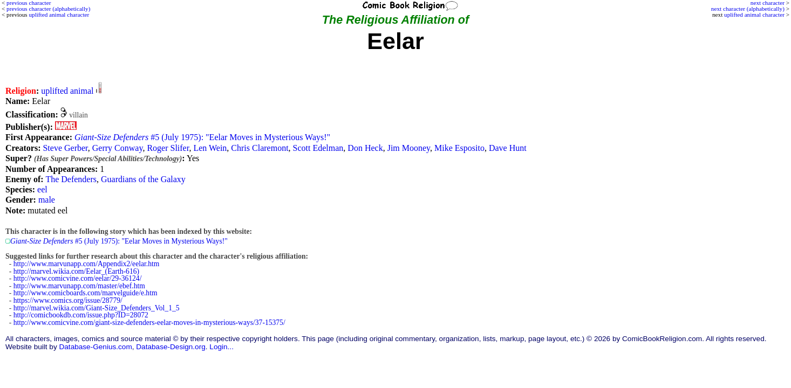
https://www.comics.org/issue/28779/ (67, 300)
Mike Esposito (459, 148)
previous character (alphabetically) (48, 8)
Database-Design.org (170, 347)
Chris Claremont (259, 148)
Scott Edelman (318, 148)
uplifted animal (67, 90)
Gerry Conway (117, 148)
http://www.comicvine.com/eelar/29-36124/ (77, 278)
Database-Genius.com (95, 347)
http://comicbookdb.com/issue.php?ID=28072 (80, 315)
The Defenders (71, 179)
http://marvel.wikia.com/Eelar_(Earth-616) (76, 271)
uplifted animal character (754, 14)
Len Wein (210, 148)
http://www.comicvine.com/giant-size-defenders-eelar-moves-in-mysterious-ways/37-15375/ (149, 322)
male (46, 199)
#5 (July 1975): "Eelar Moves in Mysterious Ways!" (202, 137)
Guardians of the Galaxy (143, 179)
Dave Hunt (508, 148)
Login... (221, 347)
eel (42, 189)
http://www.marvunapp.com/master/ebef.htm (79, 286)
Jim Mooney (408, 148)
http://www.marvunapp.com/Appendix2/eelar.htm (86, 264)
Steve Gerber (65, 148)
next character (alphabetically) (748, 8)
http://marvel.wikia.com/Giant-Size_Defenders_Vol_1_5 (96, 308)
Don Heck (365, 148)
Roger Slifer (168, 148)
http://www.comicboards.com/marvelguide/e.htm (85, 293)
